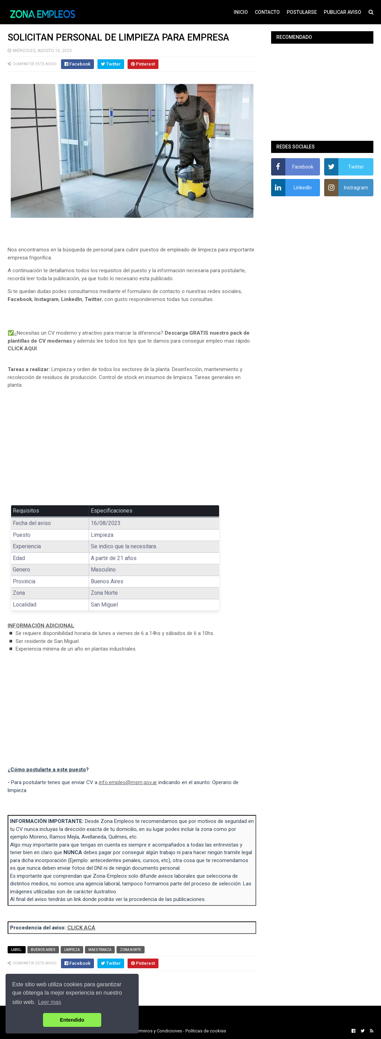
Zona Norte (130, 950)
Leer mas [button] (49, 1002)
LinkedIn (71, 299)
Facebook (20, 299)
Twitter (93, 299)
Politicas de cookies (205, 1030)
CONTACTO (267, 12)
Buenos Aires (43, 950)
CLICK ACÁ (81, 928)
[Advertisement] (132, 445)
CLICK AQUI (22, 348)
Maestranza (99, 950)
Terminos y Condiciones (158, 1030)
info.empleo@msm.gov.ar (128, 782)
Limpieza (72, 950)
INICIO (241, 12)
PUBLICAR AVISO (342, 12)
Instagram (46, 299)
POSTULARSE (302, 12)
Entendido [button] (72, 1020)
